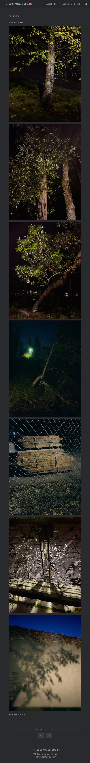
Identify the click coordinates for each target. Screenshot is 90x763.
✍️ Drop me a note (17, 714)
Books (77, 4)
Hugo (54, 754)
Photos (57, 4)
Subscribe (67, 4)
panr (54, 757)
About (49, 4)
